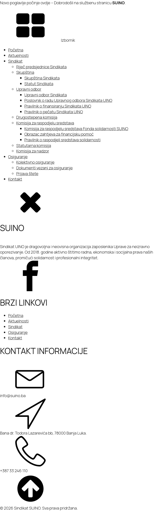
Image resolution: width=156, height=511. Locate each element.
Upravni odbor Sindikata (45, 95)
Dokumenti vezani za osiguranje (44, 168)
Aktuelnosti (18, 55)
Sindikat (15, 61)
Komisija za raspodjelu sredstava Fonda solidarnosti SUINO (76, 128)
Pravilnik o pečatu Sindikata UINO (53, 111)
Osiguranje (18, 156)
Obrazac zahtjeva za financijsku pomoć (59, 134)
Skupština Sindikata (42, 78)
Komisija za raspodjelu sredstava (45, 123)
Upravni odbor (28, 89)
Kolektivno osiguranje (35, 162)
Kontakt (15, 179)
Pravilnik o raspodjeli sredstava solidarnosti (62, 140)
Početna (15, 50)
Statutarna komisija (33, 145)
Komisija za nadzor (32, 151)
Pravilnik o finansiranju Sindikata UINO (57, 106)
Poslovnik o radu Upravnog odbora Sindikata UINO (68, 100)
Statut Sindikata (38, 83)
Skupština (25, 72)
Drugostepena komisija (36, 117)
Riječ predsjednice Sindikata (41, 67)
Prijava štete (27, 173)
